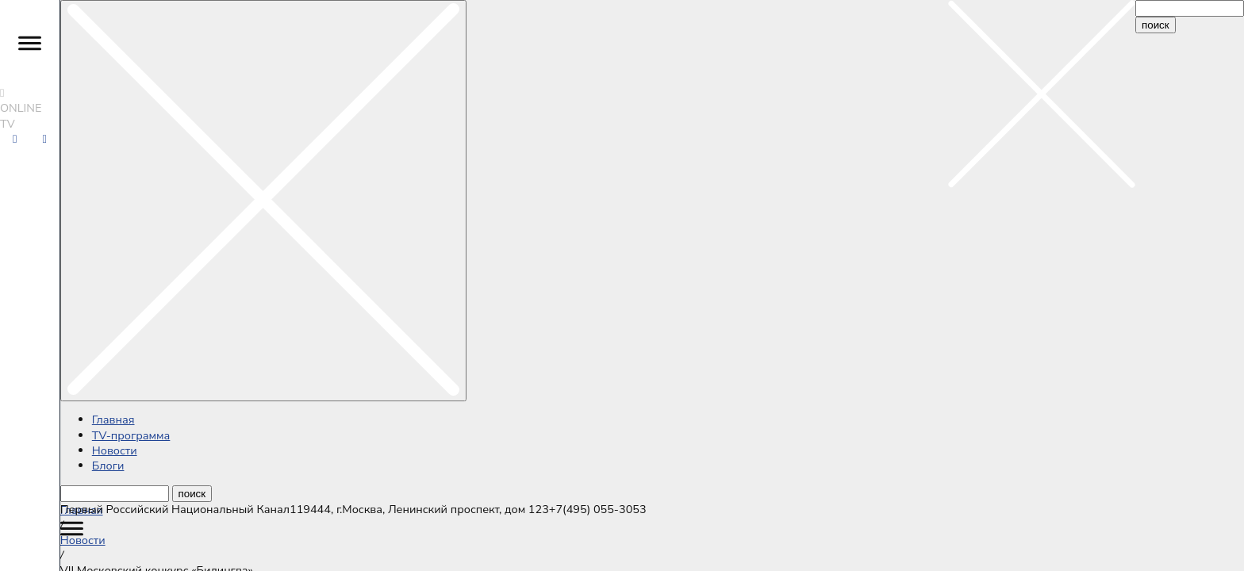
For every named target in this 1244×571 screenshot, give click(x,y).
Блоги (108, 465)
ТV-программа (131, 435)
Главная (113, 419)
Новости (114, 450)
